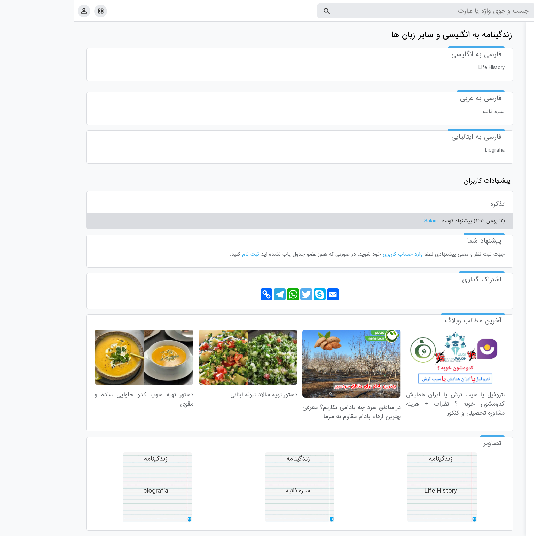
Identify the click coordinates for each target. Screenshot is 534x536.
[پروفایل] (10, 11)
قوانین (516, 529)
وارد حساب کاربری (329, 254)
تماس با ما (495, 529)
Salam (357, 221)
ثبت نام (177, 254)
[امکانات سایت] (27, 11)
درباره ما (473, 529)
